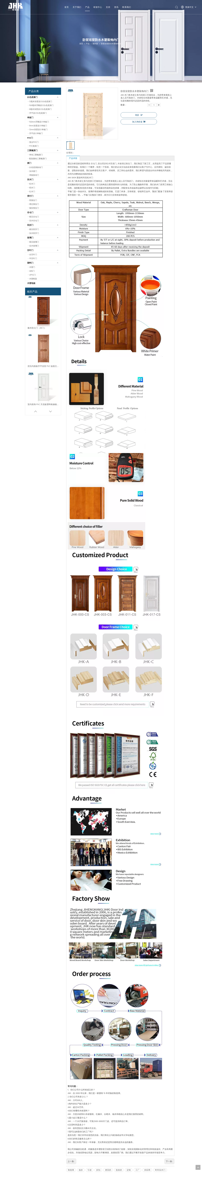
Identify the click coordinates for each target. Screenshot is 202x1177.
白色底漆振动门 (36, 167)
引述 (89, 1169)
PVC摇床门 (34, 145)
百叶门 (30, 250)
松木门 (32, 183)
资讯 (116, 7)
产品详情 (73, 158)
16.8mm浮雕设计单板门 (39, 121)
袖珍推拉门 (34, 207)
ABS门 (32, 270)
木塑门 (32, 267)
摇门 (29, 163)
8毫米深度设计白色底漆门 (40, 109)
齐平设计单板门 (36, 133)
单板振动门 (34, 175)
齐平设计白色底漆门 (38, 113)
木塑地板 (31, 283)
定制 (129, 1169)
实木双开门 (34, 233)
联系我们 (126, 7)
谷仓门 (30, 212)
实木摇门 (33, 171)
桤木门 (32, 187)
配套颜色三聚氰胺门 (38, 158)
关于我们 (77, 7)
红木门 (32, 191)
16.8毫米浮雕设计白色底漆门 (41, 105)
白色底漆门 (32, 97)
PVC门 (30, 137)
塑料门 (30, 262)
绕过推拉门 (34, 204)
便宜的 (108, 1169)
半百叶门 (33, 258)
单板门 (30, 117)
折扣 (98, 1169)
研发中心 (97, 7)
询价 (138, 115)
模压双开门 (34, 229)
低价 (81, 1169)
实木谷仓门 (34, 220)
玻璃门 (30, 237)
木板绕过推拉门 (124, 163)
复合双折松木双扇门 (107, 163)
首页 (66, 7)
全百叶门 (33, 254)
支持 (108, 7)
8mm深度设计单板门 (38, 125)
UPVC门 (32, 274)
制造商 (71, 1169)
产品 (87, 7)
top (198, 1167)
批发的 (119, 1169)
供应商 (147, 1169)
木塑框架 (33, 278)
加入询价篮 (138, 121)
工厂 (137, 1169)
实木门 (30, 179)
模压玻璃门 (34, 241)
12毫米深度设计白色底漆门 (40, 101)
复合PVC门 (34, 142)
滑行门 (30, 195)
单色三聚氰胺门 (36, 154)
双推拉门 (33, 200)
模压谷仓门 (34, 216)
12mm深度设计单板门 (38, 129)
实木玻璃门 (34, 245)
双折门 (30, 225)
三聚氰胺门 (32, 150)
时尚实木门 (160, 1169)
